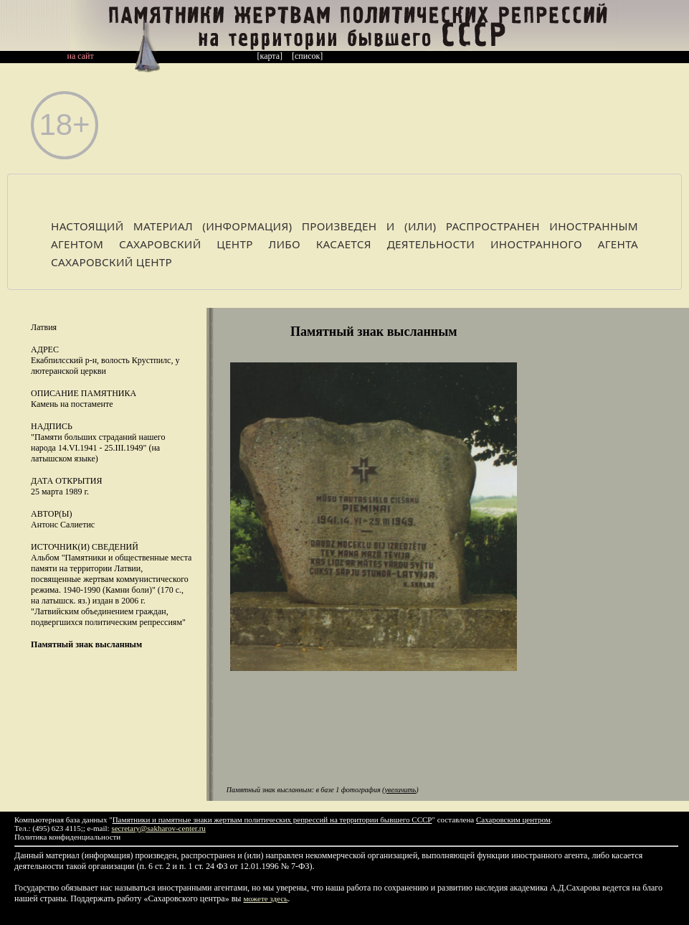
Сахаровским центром (513, 819)
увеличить (400, 790)
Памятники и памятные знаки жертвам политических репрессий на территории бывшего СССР (272, 819)
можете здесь (265, 898)
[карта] (270, 56)
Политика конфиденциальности (67, 836)
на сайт (80, 56)
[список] (307, 56)
